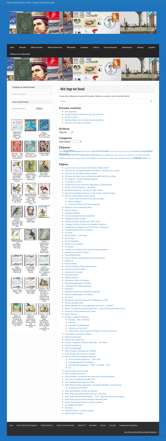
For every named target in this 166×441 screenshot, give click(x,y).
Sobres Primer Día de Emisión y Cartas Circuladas (83, 402)
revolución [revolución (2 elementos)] (106, 158)
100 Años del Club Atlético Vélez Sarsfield (81, 173)
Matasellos (71, 47)
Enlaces (96, 47)
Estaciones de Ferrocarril (77, 328)
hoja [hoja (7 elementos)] (97, 155)
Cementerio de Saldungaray (78, 325)
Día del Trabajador (71, 241)
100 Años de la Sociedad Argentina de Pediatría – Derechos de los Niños (92, 170)
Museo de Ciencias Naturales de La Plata (80, 311)
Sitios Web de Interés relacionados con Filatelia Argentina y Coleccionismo (93, 385)
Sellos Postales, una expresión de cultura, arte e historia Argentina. (90, 376)
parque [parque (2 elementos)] (78, 158)
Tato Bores (69, 408)
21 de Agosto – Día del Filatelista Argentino (81, 179)
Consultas (84, 47)
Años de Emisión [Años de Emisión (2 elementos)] (87, 151)
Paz (69, 368)
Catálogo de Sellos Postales (75, 219)
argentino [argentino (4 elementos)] (78, 151)
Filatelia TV (69, 261)
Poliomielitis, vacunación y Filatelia (78, 334)
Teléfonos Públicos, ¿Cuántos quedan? (79, 410)
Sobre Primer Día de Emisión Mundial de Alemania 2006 (86, 399)
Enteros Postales (110, 47)
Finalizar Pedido (71, 264)
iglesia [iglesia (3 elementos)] (108, 155)
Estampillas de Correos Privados (77, 252)
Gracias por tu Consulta (74, 272)
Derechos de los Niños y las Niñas (78, 123)
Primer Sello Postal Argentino (27, 425)
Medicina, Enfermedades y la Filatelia (79, 294)
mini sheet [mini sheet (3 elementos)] (146, 155)
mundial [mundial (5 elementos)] (62, 158)
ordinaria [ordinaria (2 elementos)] (73, 158)
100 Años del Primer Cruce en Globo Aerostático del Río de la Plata (90, 176)
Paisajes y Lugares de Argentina (77, 317)
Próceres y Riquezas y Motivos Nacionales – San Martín (86, 342)
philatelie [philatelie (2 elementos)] (83, 158)
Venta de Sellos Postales (74, 413)
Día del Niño (69, 238)
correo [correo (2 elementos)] (119, 151)
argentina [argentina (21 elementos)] (69, 151)
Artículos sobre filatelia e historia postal (80, 196)
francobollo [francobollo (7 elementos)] (84, 155)
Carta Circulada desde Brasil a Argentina (80, 216)
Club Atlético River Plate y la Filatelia (79, 230)
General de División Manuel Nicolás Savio (81, 266)
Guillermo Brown (71, 275)
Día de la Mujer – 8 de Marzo (76, 235)
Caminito (71, 322)
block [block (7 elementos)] (94, 151)
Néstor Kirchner (71, 314)
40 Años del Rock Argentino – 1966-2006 (84, 359)
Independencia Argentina (128, 425)
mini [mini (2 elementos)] (134, 155)
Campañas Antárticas (72, 213)
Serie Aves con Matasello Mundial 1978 (80, 379)
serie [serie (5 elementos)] (128, 158)
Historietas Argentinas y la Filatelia (78, 283)
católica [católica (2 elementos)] (115, 151)
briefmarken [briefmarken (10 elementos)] (104, 151)
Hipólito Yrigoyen (71, 277)
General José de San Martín (75, 269)
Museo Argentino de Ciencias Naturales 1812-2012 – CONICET (89, 306)
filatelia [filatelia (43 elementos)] (64, 154)
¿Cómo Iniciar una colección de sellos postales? (86, 199)
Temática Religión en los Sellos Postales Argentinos (84, 120)
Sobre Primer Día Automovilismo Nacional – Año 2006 (85, 394)
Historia (103, 425)
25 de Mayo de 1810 (73, 182)
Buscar (39, 108)
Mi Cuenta (69, 297)
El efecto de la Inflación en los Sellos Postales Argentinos (86, 249)
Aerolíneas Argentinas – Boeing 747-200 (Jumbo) (83, 190)
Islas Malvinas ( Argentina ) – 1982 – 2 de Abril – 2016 (89, 365)
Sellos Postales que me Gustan (76, 371)
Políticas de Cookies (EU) (20, 54)
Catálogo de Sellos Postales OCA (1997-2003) (82, 221)
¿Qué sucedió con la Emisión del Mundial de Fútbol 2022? (87, 168)
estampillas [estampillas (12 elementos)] (147, 151)
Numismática (127, 47)
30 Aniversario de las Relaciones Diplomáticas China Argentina (88, 185)
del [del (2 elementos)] (123, 151)
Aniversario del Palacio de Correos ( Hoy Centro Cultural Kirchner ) (90, 193)
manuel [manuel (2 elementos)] (116, 155)
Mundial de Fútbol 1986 (74, 303)
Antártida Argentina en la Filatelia (80, 362)
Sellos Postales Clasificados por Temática (80, 351)
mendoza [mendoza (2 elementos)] (129, 155)
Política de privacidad (73, 337)
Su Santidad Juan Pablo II (74, 405)
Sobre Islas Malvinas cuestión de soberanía (81, 391)
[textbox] (31, 93)
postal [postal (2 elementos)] (88, 158)
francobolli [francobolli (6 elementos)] (74, 155)
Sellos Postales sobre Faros (75, 374)
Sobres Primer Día (55, 47)
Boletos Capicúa (71, 210)
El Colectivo (69, 247)
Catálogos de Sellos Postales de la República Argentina (85, 224)
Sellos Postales (37, 47)
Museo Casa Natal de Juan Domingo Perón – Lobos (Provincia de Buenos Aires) (95, 308)
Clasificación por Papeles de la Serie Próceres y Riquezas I (87, 227)
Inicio (12, 47)
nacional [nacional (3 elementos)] (68, 158)
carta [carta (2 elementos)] (111, 151)
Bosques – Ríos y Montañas (79, 320)
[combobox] (31, 92)
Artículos (22, 47)
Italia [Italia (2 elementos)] (111, 155)
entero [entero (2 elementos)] (126, 151)
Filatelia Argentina (26, 37)
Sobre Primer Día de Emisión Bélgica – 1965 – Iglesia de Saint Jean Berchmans (95, 396)
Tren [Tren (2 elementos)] (149, 158)
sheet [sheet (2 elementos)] (131, 158)
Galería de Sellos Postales (65, 425)
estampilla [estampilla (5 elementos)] (137, 151)
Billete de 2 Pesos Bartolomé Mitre (78, 207)
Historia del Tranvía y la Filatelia (77, 280)
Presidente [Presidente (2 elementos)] (99, 158)
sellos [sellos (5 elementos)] (111, 158)
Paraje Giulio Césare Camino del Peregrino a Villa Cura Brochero (92, 331)
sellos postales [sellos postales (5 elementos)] (119, 158)
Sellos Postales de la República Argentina (80, 356)
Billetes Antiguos (74, 201)
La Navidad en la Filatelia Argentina (78, 286)
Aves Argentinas (71, 111)
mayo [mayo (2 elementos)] (125, 155)
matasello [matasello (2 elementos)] (120, 155)
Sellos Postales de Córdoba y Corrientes (80, 354)
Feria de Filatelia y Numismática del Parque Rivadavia (85, 258)
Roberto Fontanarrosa (73, 345)
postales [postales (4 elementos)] (93, 158)
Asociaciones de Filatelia (77, 388)
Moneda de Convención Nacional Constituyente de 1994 (86, 300)
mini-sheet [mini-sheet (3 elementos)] (139, 155)
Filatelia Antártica (47, 425)
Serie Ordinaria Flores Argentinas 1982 (79, 382)
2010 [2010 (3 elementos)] (61, 151)
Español (152, 47)
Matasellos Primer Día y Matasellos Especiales (82, 292)
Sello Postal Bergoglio (73, 348)
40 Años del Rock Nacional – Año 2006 (80, 187)
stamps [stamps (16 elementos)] (138, 157)
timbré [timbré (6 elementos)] (145, 158)
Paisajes (140, 47)
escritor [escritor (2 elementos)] (130, 151)
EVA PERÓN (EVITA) (72, 255)
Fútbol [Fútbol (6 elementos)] (92, 155)
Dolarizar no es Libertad (74, 244)
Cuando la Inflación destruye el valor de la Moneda (84, 114)
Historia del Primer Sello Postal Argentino (84, 204)
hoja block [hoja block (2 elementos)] (102, 155)
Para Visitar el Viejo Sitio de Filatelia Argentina (140, 432)
